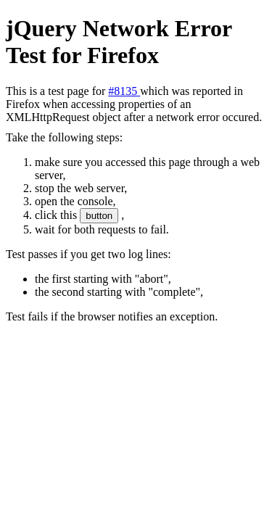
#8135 (124, 91)
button (99, 215)
